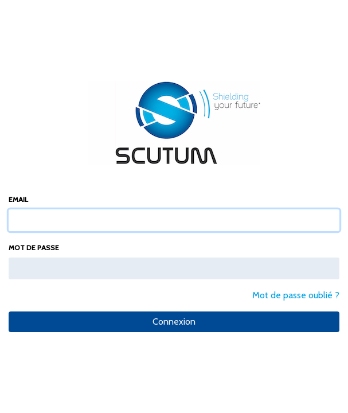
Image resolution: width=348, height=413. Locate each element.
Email (18, 199)
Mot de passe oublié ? (295, 295)
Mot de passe (34, 247)
